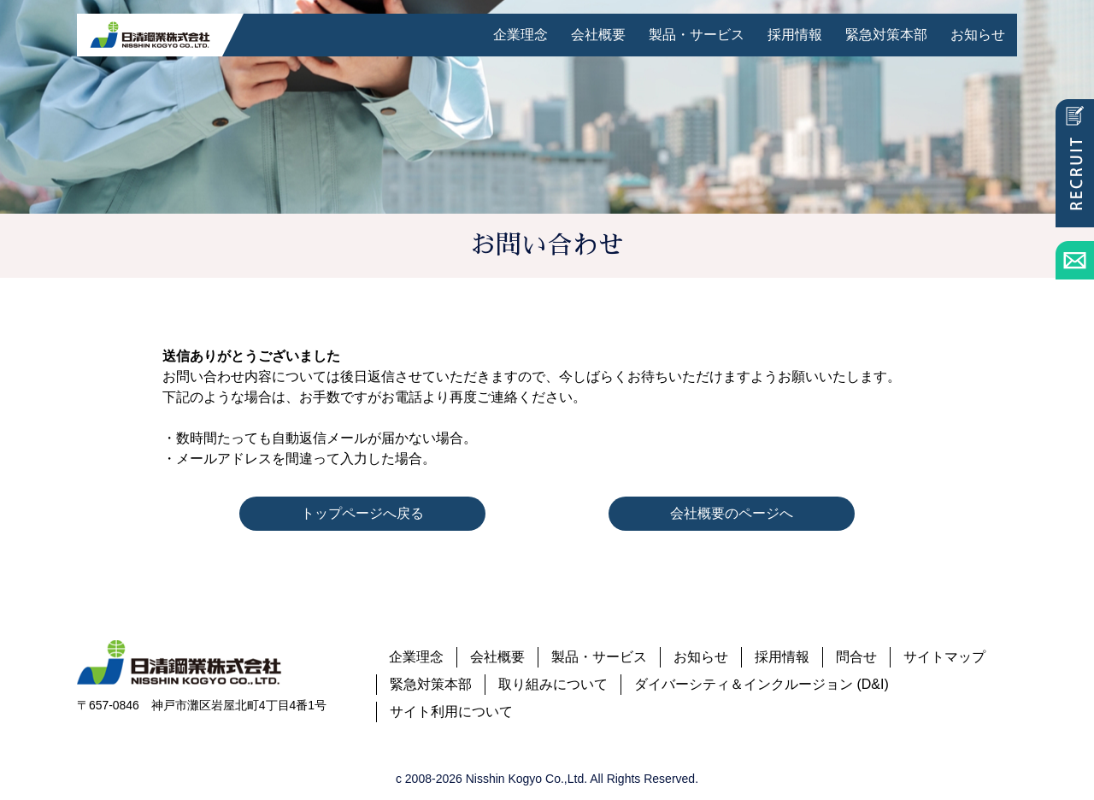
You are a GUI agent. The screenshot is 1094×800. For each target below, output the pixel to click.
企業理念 (520, 34)
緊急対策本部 (886, 34)
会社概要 (598, 34)
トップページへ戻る (362, 513)
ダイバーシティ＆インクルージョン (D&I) (761, 684)
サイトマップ (944, 657)
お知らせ (977, 34)
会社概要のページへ (731, 513)
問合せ (856, 657)
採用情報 (795, 34)
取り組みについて (553, 684)
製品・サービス (696, 34)
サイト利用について (451, 711)
